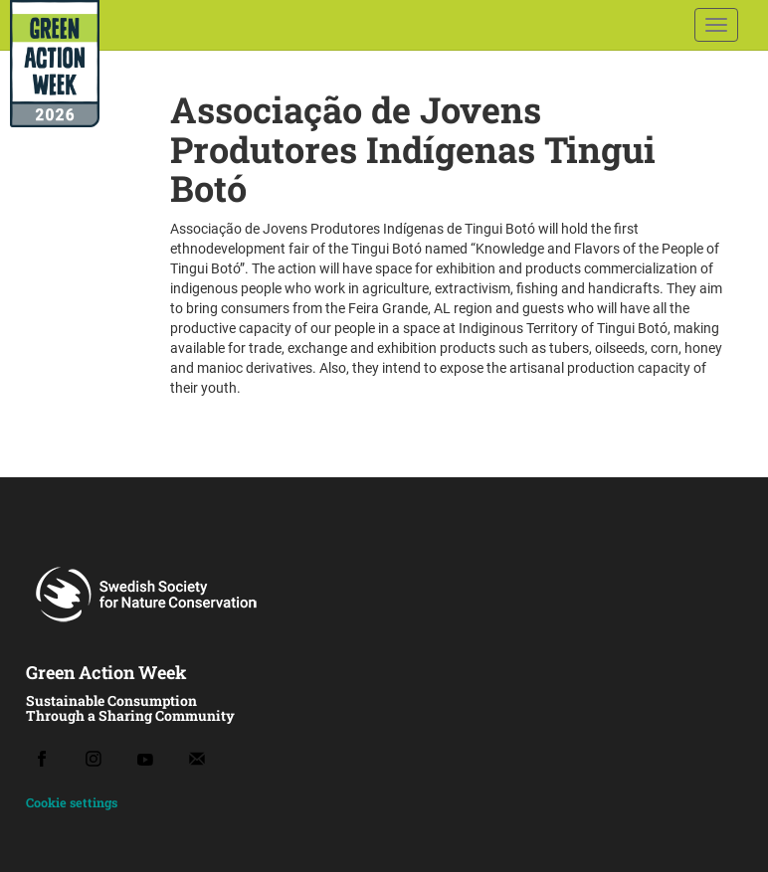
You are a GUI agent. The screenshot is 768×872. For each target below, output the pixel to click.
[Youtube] (145, 759)
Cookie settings (71, 802)
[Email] (197, 759)
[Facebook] (42, 759)
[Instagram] (93, 759)
